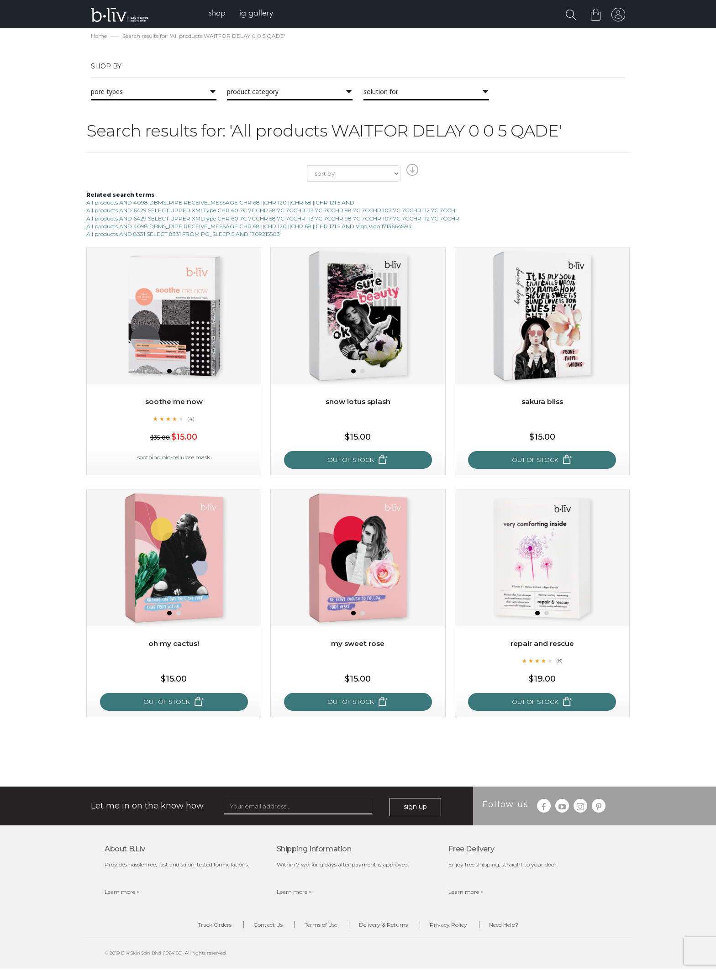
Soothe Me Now (174, 402)
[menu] (244, 14)
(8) (559, 661)
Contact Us (257, 926)
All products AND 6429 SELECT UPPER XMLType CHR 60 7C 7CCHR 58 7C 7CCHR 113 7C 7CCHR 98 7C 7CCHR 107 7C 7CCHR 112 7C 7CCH (270, 211)
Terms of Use (317, 926)
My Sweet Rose (358, 644)
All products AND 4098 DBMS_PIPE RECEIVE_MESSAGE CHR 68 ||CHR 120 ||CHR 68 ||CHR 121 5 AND (220, 203)
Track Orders (197, 926)
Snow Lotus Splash (357, 402)
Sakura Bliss (542, 402)
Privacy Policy (459, 926)
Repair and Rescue (542, 644)
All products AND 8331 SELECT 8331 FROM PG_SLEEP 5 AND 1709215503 (183, 234)
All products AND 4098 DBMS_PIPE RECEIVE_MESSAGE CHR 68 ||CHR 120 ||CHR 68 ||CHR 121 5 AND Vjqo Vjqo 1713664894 (249, 227)
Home (99, 36)
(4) (191, 419)
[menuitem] (220, 14)
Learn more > (122, 892)
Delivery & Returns (387, 926)
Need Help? (521, 926)
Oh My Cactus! (174, 644)
